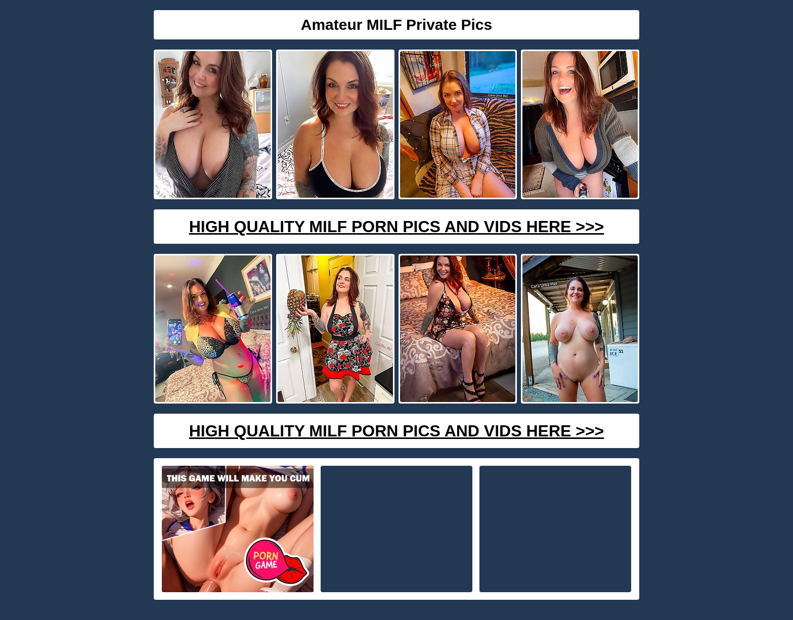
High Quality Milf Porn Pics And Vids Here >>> (396, 226)
